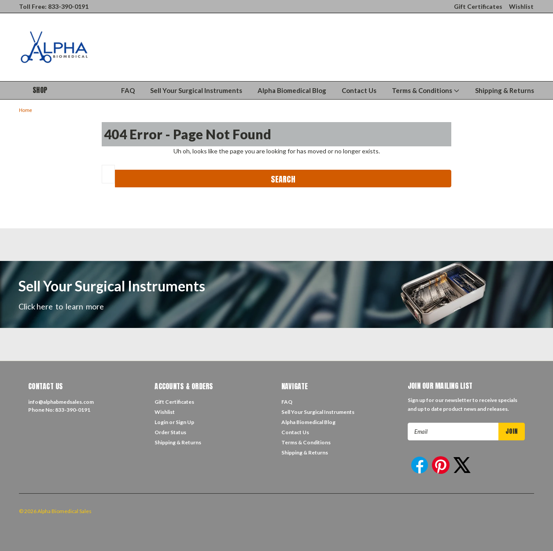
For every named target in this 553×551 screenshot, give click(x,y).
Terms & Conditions (426, 90)
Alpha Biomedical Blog (292, 90)
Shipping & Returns (504, 90)
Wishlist (521, 6)
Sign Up (185, 422)
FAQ (128, 90)
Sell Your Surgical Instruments (196, 90)
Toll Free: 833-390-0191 (53, 6)
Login (161, 422)
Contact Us (359, 90)
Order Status (170, 432)
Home (25, 110)
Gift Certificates (478, 6)
